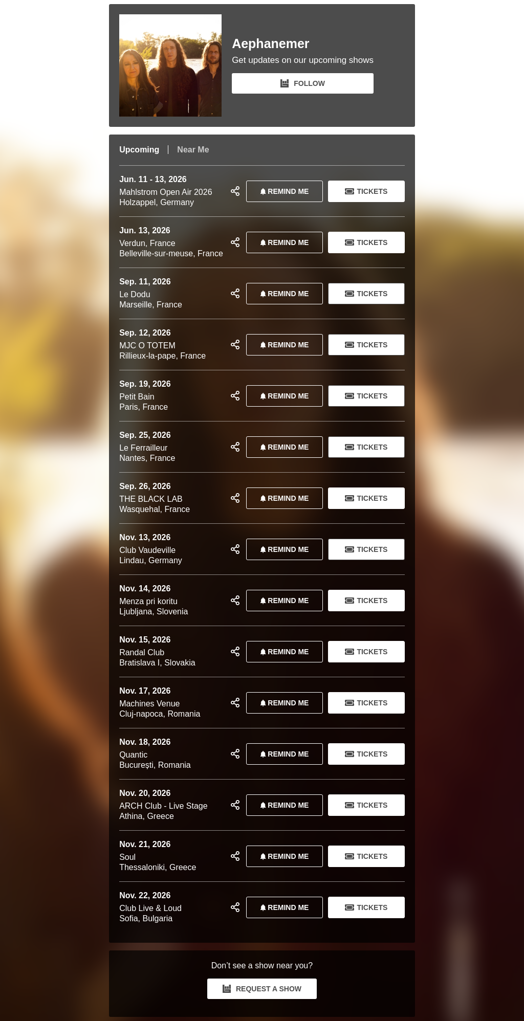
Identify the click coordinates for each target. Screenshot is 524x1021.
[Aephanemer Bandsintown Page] (175, 65)
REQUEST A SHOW (262, 989)
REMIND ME (282, 191)
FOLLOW (302, 83)
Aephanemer (270, 43)
